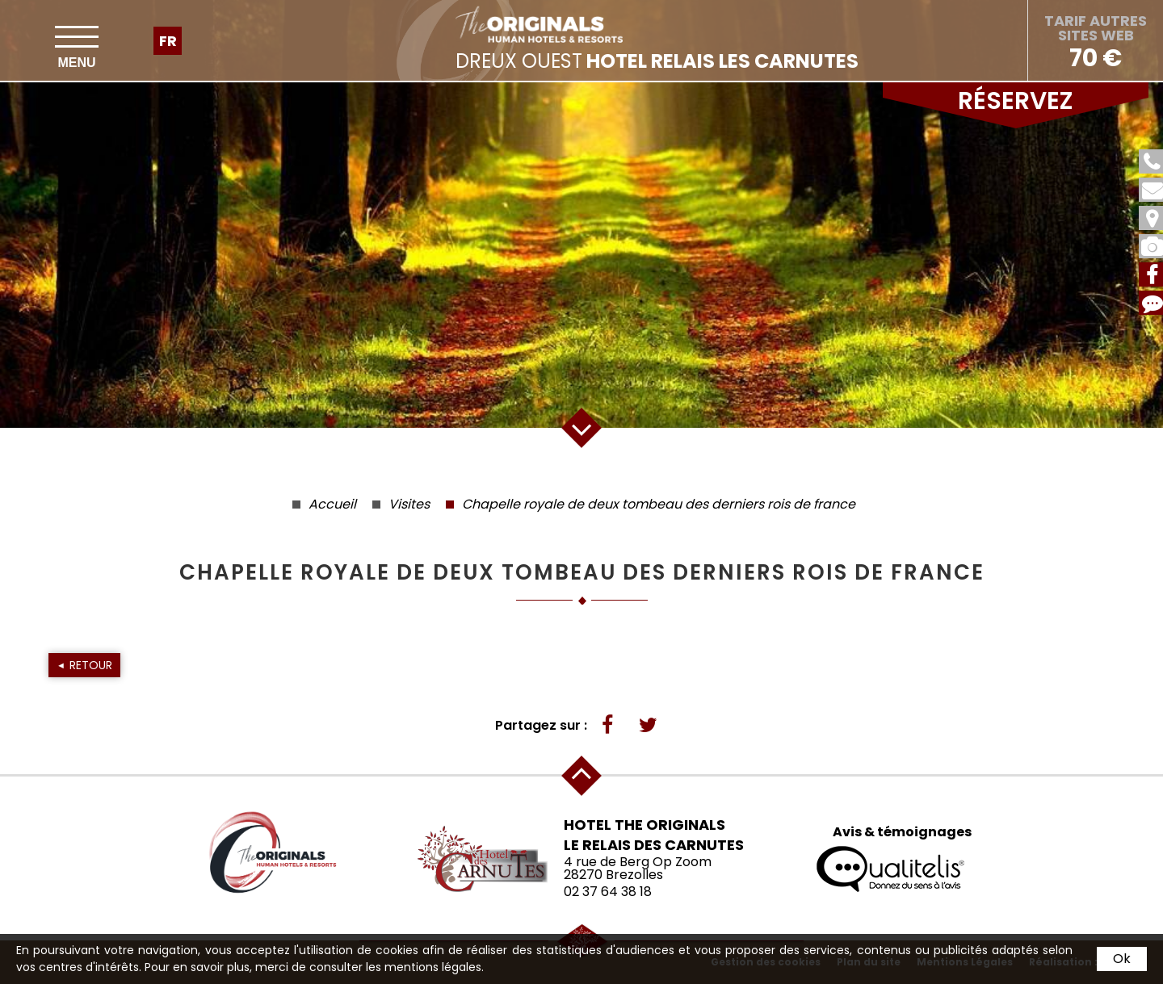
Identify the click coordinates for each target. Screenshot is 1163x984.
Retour (90, 665)
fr (168, 41)
